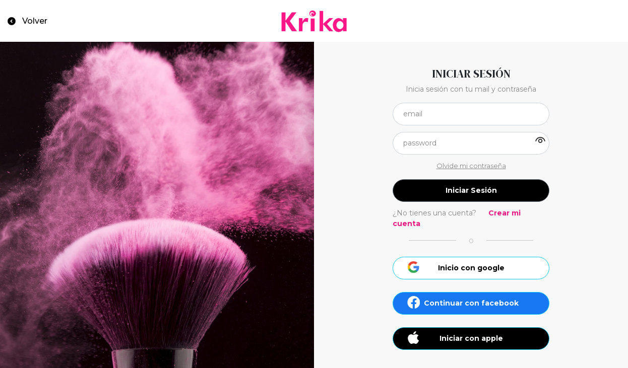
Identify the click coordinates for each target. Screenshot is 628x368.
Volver (34, 21)
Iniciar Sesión (471, 190)
